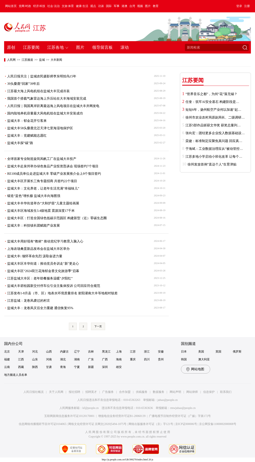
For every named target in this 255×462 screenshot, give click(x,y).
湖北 (63, 359)
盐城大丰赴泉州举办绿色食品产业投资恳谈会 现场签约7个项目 (53, 166)
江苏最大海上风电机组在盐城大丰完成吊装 (38, 91)
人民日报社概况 (33, 391)
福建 (7, 359)
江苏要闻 (31, 47)
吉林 (91, 351)
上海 (119, 351)
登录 (239, 6)
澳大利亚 (204, 359)
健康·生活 (82, 6)
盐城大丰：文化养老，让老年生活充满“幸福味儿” (43, 188)
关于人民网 (56, 391)
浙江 (147, 351)
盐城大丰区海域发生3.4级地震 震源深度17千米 (41, 210)
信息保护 (209, 391)
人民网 (11, 59)
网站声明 (175, 391)
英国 (218, 351)
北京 (7, 351)
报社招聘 (74, 391)
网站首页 (11, 6)
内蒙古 (64, 351)
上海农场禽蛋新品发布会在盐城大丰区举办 (38, 248)
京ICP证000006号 (186, 424)
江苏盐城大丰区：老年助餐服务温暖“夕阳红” (40, 278)
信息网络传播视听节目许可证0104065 (42, 424)
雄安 (119, 367)
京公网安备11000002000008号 (217, 424)
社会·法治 (53, 6)
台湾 (132, 6)
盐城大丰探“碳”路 (20, 143)
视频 (140, 6)
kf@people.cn (90, 408)
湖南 (77, 359)
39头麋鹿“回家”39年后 (23, 83)
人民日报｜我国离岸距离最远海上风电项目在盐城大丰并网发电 (53, 106)
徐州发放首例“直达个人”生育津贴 (212, 164)
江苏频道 (27, 59)
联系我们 (226, 391)
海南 (119, 359)
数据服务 (158, 391)
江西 (21, 359)
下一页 (98, 326)
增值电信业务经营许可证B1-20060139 (122, 416)
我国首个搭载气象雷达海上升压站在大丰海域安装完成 (46, 98)
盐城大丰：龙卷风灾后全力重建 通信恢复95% (40, 308)
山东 (35, 359)
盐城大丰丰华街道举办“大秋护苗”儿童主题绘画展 (43, 203)
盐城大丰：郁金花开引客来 (27, 120)
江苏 (39, 28)
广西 (105, 359)
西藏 (21, 367)
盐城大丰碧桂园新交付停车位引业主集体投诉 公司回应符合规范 (53, 285)
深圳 (105, 367)
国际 (109, 6)
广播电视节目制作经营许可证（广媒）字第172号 (180, 416)
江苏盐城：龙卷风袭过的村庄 (28, 300)
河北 (35, 351)
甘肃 (49, 367)
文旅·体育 (68, 6)
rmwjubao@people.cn (183, 408)
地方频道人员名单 (15, 374)
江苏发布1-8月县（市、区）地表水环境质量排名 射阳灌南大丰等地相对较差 (62, 293)
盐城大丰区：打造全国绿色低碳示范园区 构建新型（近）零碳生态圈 (57, 218)
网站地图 (197, 369)
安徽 (161, 351)
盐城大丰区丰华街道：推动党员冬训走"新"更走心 (43, 263)
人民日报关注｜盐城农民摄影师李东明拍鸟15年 (41, 76)
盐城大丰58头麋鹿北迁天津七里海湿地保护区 (40, 128)
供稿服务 (141, 391)
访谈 (101, 6)
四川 (147, 359)
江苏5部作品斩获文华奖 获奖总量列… (213, 125)
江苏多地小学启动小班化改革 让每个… (213, 156)
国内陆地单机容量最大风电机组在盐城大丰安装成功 (45, 113)
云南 (7, 367)
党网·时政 (25, 6)
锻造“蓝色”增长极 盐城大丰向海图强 (33, 196)
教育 (156, 6)
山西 (49, 351)
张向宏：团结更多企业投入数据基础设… (215, 133)
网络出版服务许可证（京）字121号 (151, 424)
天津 (21, 351)
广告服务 (108, 391)
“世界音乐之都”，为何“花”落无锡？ (211, 94)
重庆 (133, 359)
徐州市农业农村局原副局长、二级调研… (215, 117)
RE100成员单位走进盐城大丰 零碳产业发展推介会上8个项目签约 (54, 173)
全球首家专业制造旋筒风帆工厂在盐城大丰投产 (41, 159)
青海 (63, 367)
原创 (11, 47)
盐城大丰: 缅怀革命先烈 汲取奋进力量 (34, 256)
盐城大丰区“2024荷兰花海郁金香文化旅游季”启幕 (43, 271)
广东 (91, 359)
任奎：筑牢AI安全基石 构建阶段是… (212, 102)
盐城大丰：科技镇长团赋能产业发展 (33, 225)
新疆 (91, 367)
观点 (93, 6)
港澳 (124, 6)
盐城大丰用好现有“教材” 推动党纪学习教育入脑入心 (45, 241)
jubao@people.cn (168, 399)
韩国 (184, 359)
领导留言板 (102, 47)
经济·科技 (39, 6)
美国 (201, 351)
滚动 (125, 47)
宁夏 (77, 367)
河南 (49, 359)
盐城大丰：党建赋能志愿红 (27, 135)
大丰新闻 (56, 59)
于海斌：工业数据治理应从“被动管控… (214, 148)
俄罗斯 (237, 351)
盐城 (42, 59)
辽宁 (77, 351)
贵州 (161, 359)
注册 (247, 6)
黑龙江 (106, 351)
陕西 (35, 367)
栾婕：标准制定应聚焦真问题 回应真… (213, 141)
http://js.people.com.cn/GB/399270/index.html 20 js (127, 459)
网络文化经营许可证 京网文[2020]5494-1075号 (97, 424)
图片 (148, 6)
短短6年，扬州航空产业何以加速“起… (213, 109)
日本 (184, 351)
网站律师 (192, 391)
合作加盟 (125, 391)
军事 (116, 6)
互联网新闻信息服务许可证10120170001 (69, 416)
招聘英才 (91, 391)
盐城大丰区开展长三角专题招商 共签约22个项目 (42, 181)
